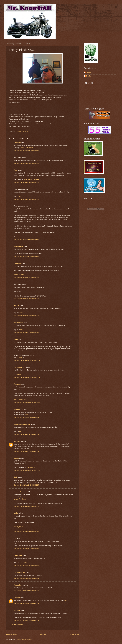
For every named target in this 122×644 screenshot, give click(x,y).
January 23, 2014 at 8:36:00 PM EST (26, 299)
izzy (15, 538)
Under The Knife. (20, 499)
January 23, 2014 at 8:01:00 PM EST (26, 163)
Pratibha (17, 610)
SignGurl (89, 76)
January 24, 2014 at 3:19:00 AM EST (26, 417)
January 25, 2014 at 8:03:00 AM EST (26, 578)
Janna (16, 339)
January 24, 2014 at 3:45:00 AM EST (26, 434)
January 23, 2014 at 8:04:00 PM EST (26, 239)
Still (37, 160)
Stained (21, 313)
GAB (16, 477)
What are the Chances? (31, 179)
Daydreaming (31, 467)
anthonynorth (19, 409)
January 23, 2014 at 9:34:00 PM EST (26, 333)
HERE (21, 196)
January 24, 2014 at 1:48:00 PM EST (26, 485)
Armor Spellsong (19, 275)
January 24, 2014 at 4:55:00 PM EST (26, 532)
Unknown (17, 441)
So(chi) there (18, 527)
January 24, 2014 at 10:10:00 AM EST (27, 470)
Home (43, 634)
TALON (16, 306)
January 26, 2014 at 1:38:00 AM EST (26, 603)
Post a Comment (17, 625)
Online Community (26, 147)
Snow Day (17, 374)
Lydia (16, 513)
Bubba (16, 458)
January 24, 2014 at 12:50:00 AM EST (27, 402)
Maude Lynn (18, 585)
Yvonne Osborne (20, 492)
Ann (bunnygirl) (19, 367)
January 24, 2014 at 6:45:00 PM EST (26, 565)
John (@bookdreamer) (22, 424)
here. (26, 414)
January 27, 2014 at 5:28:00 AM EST (26, 620)
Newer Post (11, 634)
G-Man (88, 72)
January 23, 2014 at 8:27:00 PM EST (26, 278)
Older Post (74, 634)
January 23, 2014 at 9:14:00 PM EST (26, 316)
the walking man (20, 572)
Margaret (17, 384)
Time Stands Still (19, 400)
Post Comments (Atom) (24, 639)
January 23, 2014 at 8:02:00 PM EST (26, 199)
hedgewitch (18, 263)
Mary (16, 170)
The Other (23, 562)
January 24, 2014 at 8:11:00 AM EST (26, 451)
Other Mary (18, 555)
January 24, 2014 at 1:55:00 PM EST (26, 506)
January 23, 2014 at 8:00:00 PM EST (26, 150)
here (21, 330)
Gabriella (17, 143)
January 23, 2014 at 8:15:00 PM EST (26, 256)
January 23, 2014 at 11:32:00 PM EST (27, 377)
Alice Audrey (18, 322)
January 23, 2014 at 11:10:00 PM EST (27, 360)
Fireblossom (18, 246)
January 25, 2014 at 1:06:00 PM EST (26, 591)
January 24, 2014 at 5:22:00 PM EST (26, 548)
